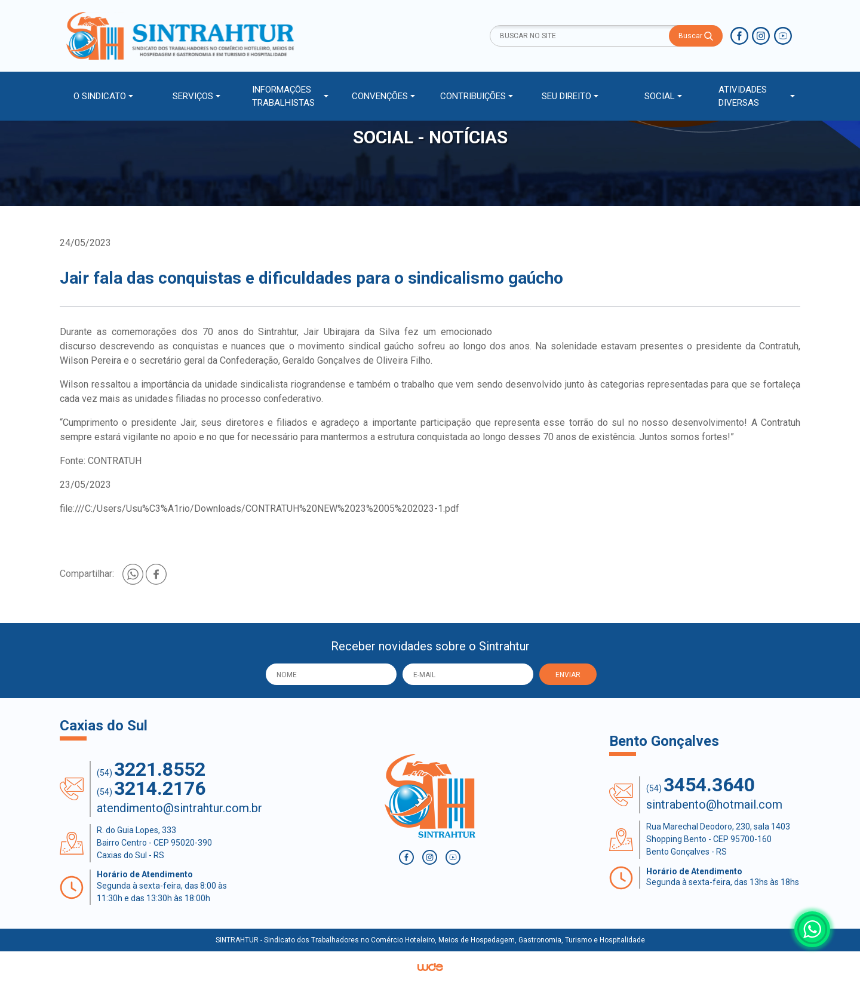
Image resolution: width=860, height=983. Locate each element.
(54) (151, 769)
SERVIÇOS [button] (193, 96)
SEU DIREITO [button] (566, 96)
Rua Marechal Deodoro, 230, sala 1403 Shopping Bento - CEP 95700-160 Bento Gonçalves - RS (718, 839)
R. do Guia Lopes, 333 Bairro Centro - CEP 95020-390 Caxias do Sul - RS (154, 842)
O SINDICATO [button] (99, 96)
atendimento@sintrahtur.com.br (179, 808)
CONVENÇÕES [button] (380, 96)
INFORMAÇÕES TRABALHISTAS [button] (283, 96)
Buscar (695, 36)
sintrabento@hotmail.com (714, 804)
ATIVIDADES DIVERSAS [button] (742, 96)
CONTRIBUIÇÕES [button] (473, 96)
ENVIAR (567, 675)
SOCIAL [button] (659, 96)
